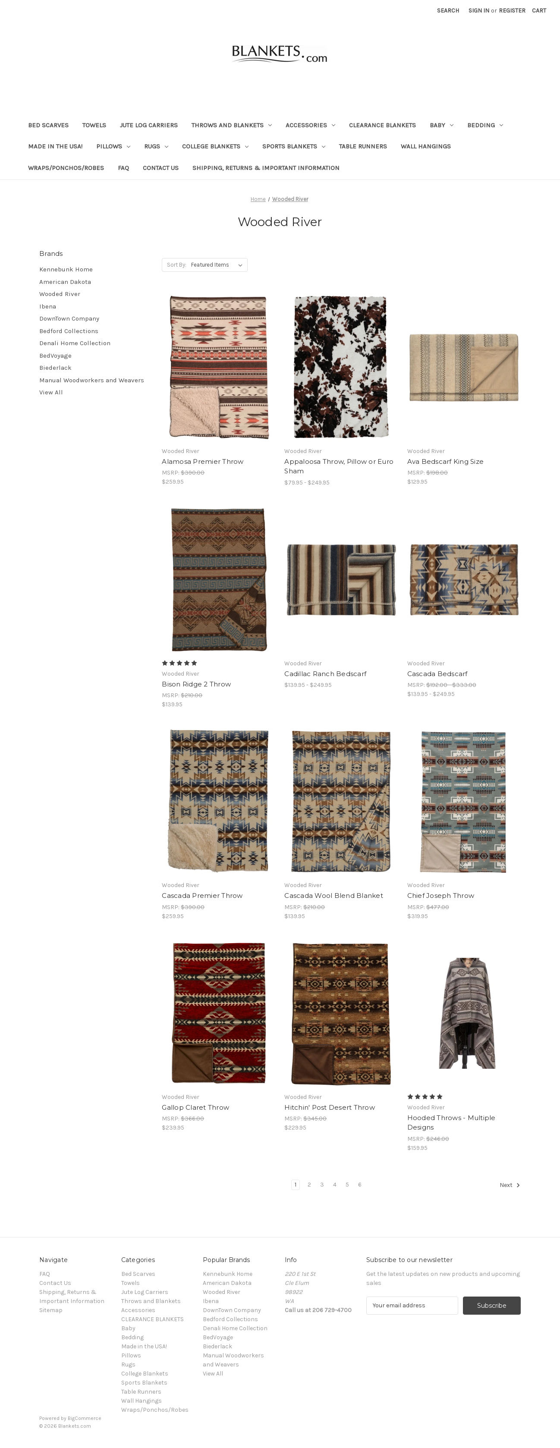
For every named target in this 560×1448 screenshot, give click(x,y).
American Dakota (65, 282)
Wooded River (59, 294)
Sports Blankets (293, 146)
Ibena (47, 306)
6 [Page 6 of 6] (360, 1184)
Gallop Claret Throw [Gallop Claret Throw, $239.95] (195, 1107)
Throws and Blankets (232, 125)
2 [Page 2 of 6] (309, 1184)
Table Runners (363, 146)
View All (51, 392)
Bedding (485, 125)
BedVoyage (55, 355)
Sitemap (51, 1310)
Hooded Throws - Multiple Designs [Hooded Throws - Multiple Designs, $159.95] (451, 1123)
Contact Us (161, 168)
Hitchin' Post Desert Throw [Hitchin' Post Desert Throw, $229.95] (329, 1107)
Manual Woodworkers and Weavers (91, 380)
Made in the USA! (55, 146)
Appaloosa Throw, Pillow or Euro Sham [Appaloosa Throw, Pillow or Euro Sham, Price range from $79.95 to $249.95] (338, 466)
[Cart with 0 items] (539, 10)
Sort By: (176, 264)
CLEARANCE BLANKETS (382, 125)
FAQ (123, 168)
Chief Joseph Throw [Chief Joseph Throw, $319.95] (441, 895)
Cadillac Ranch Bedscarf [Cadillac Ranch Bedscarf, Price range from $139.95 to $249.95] (325, 674)
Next (510, 1185)
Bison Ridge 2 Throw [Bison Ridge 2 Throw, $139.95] (196, 684)
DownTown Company (69, 318)
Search (448, 10)
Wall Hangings (426, 146)
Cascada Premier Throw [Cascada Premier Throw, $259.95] (202, 895)
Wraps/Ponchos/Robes (66, 168)
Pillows (113, 146)
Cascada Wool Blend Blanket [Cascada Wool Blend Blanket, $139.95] (333, 895)
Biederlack (55, 367)
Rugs (156, 146)
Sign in (479, 10)
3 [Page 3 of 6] (322, 1184)
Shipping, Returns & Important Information (266, 168)
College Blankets (215, 146)
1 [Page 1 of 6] (295, 1184)
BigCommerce (84, 1418)
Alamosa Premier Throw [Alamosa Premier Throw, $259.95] (202, 461)
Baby (441, 125)
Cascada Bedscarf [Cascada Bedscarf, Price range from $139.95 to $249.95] (437, 674)
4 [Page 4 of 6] (335, 1184)
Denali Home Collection (74, 343)
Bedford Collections (68, 331)
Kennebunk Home (66, 269)
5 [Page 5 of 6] (347, 1184)
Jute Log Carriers (149, 125)
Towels (94, 125)
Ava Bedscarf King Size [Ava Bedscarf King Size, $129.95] (445, 461)
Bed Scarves (48, 125)
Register (512, 10)
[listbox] (218, 264)
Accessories (310, 125)
